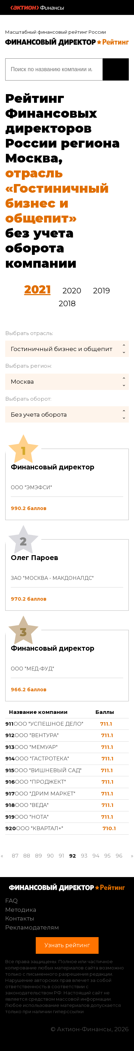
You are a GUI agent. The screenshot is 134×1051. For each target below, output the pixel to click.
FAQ (11, 900)
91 (61, 855)
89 (38, 855)
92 (72, 855)
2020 (71, 290)
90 (50, 855)
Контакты (19, 918)
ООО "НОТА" (32, 817)
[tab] (67, 575)
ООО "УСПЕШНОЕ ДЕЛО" (48, 723)
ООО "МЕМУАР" (36, 747)
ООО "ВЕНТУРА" (37, 735)
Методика (20, 909)
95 (107, 855)
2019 (101, 290)
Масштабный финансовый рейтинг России (55, 32)
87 (15, 855)
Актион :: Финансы (37, 8)
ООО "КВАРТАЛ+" (39, 828)
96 (119, 855)
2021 (37, 289)
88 (26, 855)
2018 (67, 303)
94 (95, 855)
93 (84, 855)
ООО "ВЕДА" (32, 805)
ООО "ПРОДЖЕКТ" (40, 781)
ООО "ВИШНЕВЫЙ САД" (48, 770)
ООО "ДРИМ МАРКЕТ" (45, 793)
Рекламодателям (32, 927)
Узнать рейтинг (116, 69)
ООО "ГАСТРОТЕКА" (42, 758)
